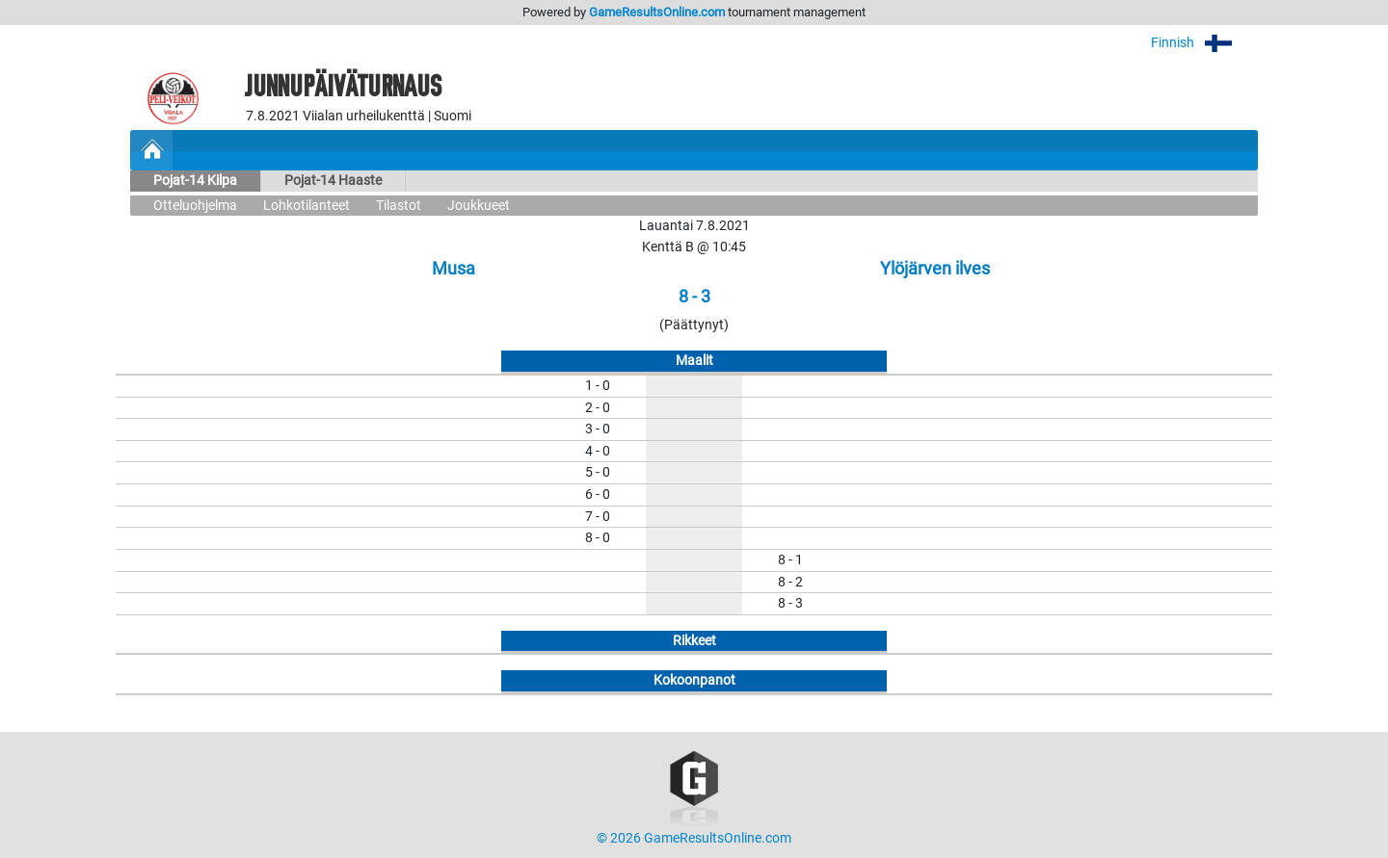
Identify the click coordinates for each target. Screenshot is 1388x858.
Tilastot (398, 205)
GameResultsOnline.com (657, 12)
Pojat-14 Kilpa (195, 180)
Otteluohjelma (195, 205)
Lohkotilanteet (306, 205)
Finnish (1204, 43)
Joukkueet (478, 205)
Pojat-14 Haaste (333, 180)
